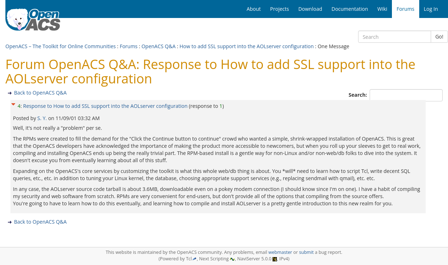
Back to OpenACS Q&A (40, 92)
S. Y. (42, 118)
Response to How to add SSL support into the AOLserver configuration (105, 105)
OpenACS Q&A (158, 46)
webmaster (280, 252)
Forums (129, 46)
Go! (439, 36)
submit (306, 252)
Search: (359, 94)
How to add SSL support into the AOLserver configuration (246, 46)
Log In (431, 8)
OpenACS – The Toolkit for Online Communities (60, 46)
